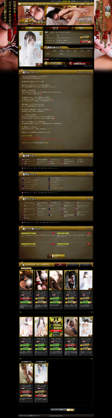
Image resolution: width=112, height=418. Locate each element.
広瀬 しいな (26, 385)
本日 (60, 265)
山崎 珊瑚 (40, 338)
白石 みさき (55, 292)
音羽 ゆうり (85, 292)
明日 (73, 265)
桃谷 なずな (55, 338)
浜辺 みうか (40, 292)
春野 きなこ (26, 292)
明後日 (86, 265)
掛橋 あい (70, 292)
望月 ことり (40, 385)
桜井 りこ (25, 338)
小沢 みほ (70, 338)
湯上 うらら (85, 338)
